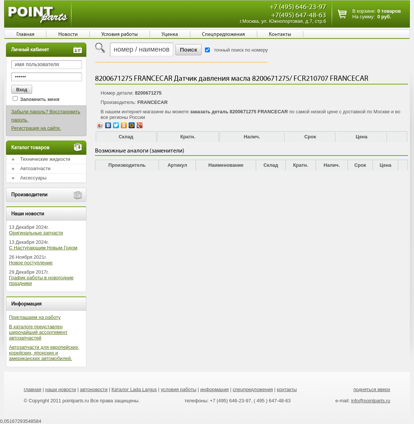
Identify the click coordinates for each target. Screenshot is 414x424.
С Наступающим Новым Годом (43, 248)
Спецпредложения (223, 34)
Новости (68, 34)
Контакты (280, 34)
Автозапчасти (35, 168)
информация (214, 389)
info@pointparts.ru (370, 400)
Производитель (127, 165)
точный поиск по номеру (241, 50)
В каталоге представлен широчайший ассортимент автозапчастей (38, 332)
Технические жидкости (45, 159)
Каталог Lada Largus (134, 389)
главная (32, 389)
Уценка (170, 34)
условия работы (178, 389)
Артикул (177, 165)
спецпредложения (253, 389)
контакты (287, 389)
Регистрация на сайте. (36, 128)
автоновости (94, 389)
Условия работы (119, 34)
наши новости (60, 389)
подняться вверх (371, 389)
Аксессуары (33, 178)
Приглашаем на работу (35, 317)
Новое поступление (31, 262)
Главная (25, 34)
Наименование (225, 165)
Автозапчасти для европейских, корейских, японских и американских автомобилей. (44, 352)
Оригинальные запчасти (36, 233)
